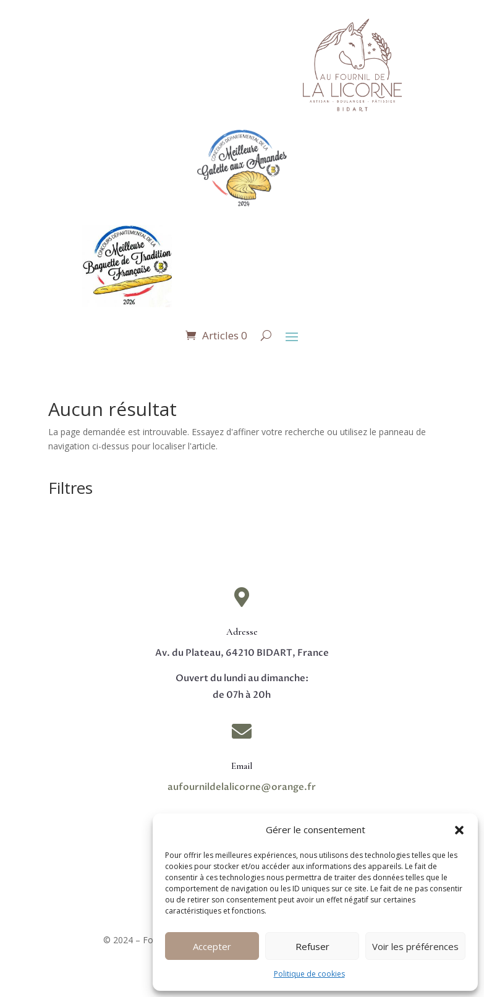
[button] (459, 830)
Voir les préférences (415, 946)
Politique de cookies (309, 974)
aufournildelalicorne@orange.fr (242, 787)
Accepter (212, 946)
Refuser (312, 946)
